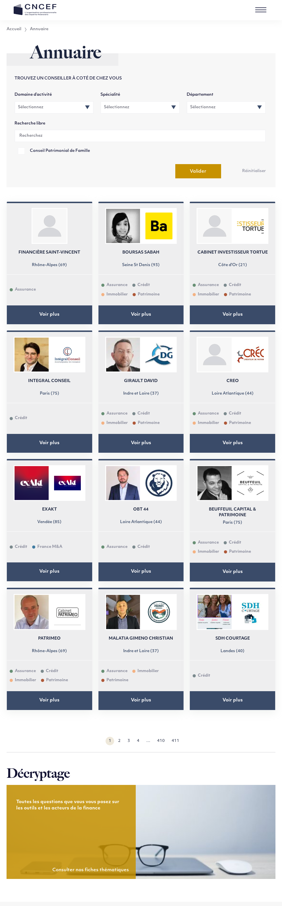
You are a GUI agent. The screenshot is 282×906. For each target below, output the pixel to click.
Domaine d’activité (33, 95)
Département (200, 95)
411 (175, 741)
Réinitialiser (254, 171)
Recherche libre (30, 123)
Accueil (14, 29)
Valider (198, 171)
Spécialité (110, 95)
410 (161, 741)
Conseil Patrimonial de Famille (60, 151)
